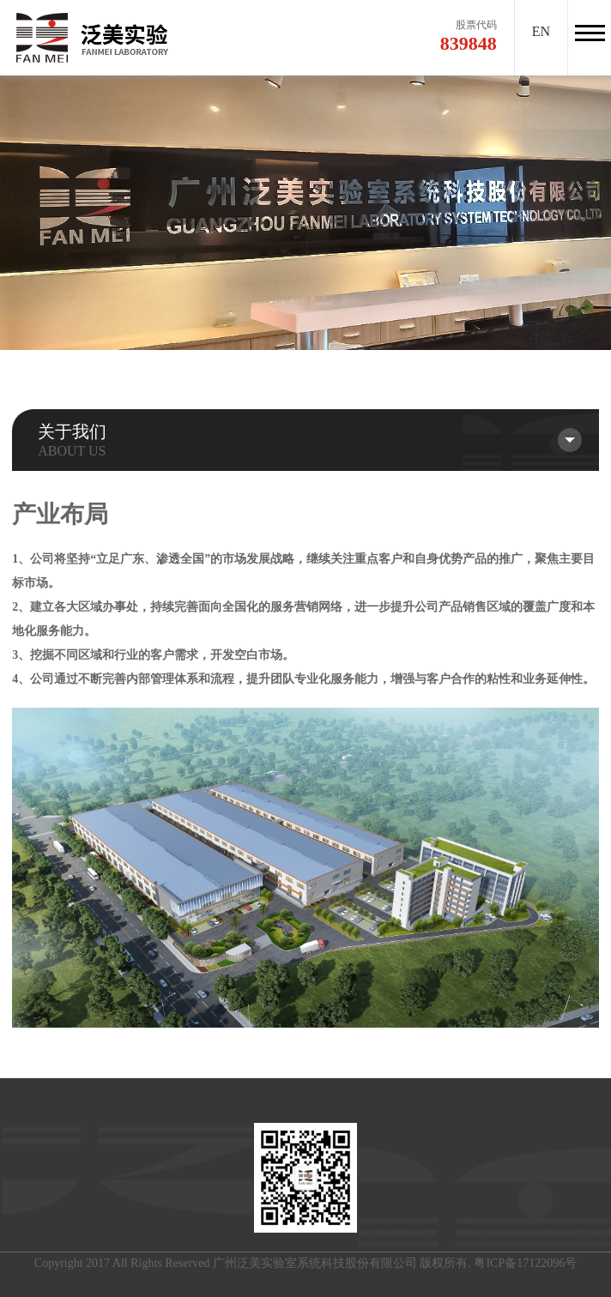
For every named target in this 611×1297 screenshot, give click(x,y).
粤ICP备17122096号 (525, 1263)
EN (541, 31)
